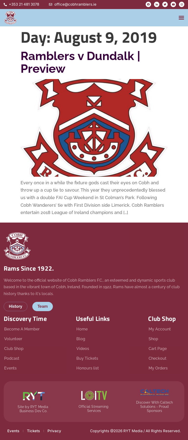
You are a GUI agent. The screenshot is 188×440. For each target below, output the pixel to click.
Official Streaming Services (94, 409)
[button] (181, 17)
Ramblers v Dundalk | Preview (80, 62)
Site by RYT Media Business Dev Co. (33, 409)
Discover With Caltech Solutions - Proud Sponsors (154, 406)
